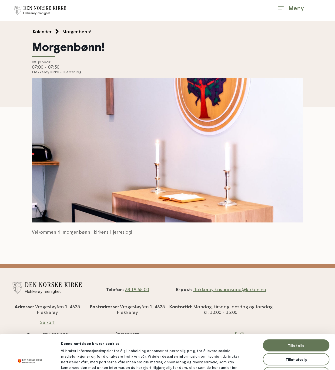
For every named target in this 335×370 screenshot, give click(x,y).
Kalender (42, 31)
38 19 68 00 (137, 289)
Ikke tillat (296, 340)
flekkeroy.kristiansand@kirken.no (229, 289)
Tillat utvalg (296, 326)
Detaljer (254, 361)
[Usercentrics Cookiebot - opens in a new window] (30, 360)
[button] (290, 8)
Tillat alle (296, 312)
